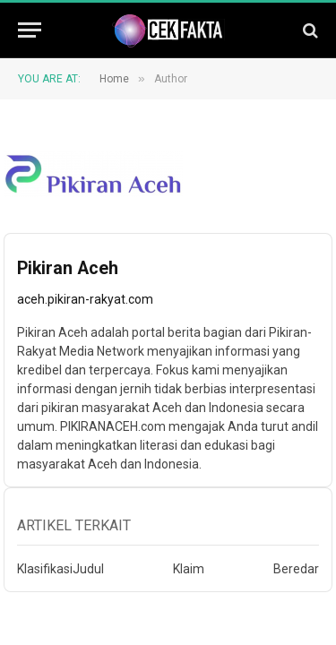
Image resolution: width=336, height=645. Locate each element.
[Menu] (29, 30)
